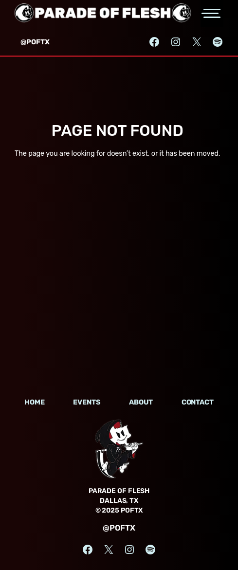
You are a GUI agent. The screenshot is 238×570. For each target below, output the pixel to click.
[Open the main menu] (212, 13)
